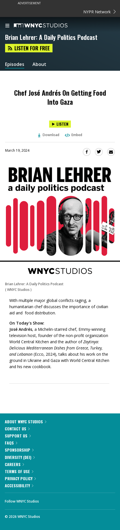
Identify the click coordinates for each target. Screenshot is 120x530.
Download (48, 134)
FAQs (11, 443)
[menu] (7, 26)
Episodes (14, 64)
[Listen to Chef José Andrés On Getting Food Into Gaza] (60, 124)
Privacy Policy (20, 478)
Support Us (18, 436)
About (39, 64)
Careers (14, 464)
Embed (73, 134)
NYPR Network (99, 11)
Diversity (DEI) (20, 457)
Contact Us (17, 429)
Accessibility (19, 485)
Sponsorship (19, 450)
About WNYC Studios (25, 421)
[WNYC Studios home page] (48, 25)
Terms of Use (19, 471)
